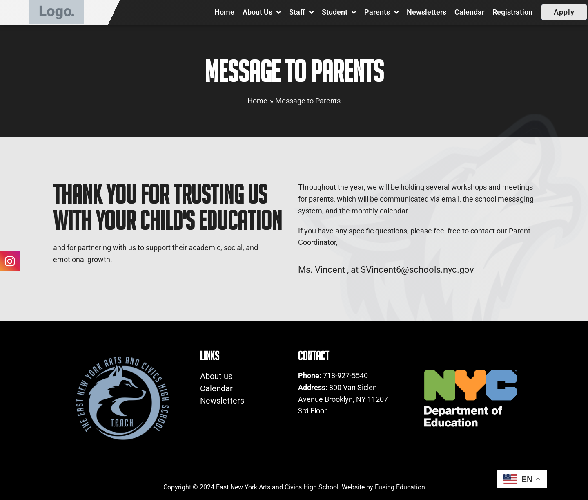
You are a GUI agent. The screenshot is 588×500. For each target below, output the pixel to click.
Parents (381, 12)
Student (339, 12)
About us (262, 12)
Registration (512, 12)
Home (224, 12)
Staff (301, 12)
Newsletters (426, 12)
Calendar (469, 12)
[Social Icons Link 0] (10, 260)
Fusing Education (400, 487)
